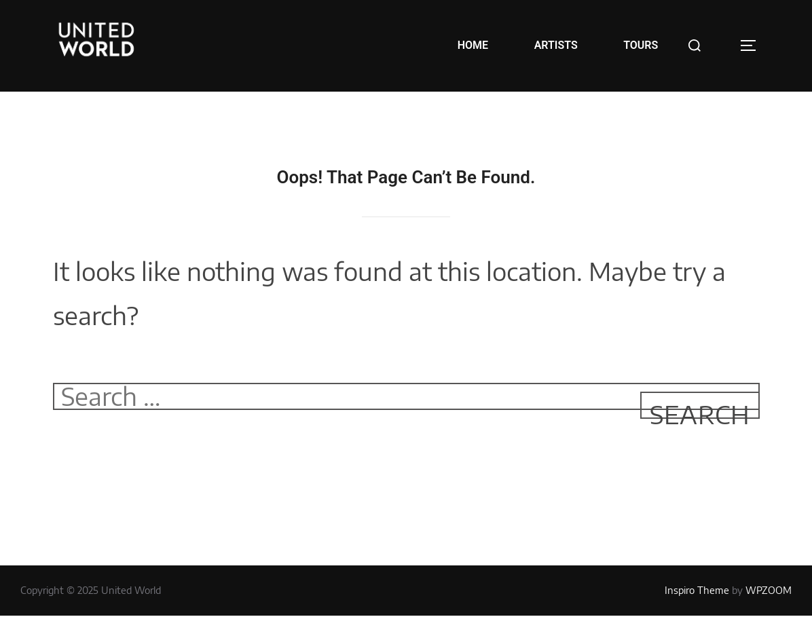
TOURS (640, 45)
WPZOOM (768, 590)
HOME (473, 45)
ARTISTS (556, 45)
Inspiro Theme (697, 590)
